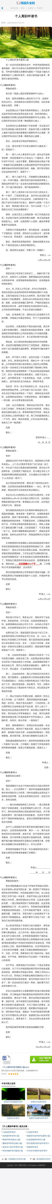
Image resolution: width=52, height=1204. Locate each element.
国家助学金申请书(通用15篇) (38, 1136)
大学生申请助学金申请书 (37, 1151)
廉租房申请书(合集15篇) (12, 1143)
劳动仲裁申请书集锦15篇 (13, 1151)
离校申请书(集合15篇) (11, 1140)
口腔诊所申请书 (9, 1132)
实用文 (31, 8)
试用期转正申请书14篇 (17, 1159)
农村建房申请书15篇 (11, 1136)
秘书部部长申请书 (43, 1159)
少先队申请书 (32, 1132)
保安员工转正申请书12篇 (13, 1147)
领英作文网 (22, 1165)
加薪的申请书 (32, 1147)
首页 (23, 8)
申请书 (40, 8)
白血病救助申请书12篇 (36, 1140)
